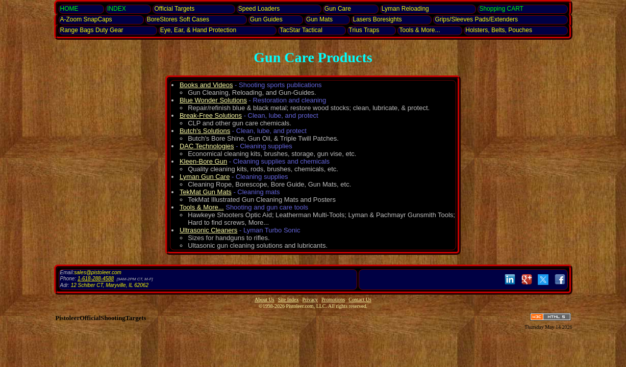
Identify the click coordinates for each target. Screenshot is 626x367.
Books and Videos (206, 85)
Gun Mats (319, 19)
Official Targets (174, 8)
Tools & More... (419, 30)
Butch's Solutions (205, 131)
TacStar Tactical (301, 30)
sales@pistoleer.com (97, 272)
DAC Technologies (207, 146)
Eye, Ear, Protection (198, 30)
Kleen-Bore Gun (203, 161)
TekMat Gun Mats (206, 192)
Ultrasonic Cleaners (208, 230)
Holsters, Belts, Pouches (498, 30)
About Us (264, 299)
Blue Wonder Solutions (213, 100)
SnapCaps (86, 19)
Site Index (288, 299)
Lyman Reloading (405, 8)
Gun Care (337, 8)
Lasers (377, 19)
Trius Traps (364, 30)
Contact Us (359, 299)
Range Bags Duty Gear (91, 30)
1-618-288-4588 (96, 278)
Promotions (333, 299)
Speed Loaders (259, 8)
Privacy (310, 299)
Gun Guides (266, 19)
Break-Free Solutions (211, 115)
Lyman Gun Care (205, 176)
